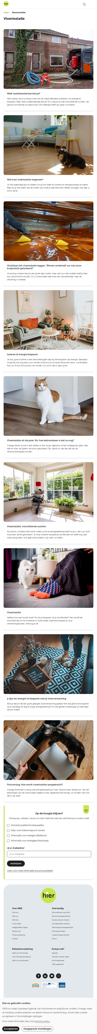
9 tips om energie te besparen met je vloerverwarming (36, 698)
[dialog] (48, 1016)
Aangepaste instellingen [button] (37, 1028)
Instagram (58, 976)
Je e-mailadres (15, 848)
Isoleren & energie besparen (22, 354)
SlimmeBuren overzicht (61, 912)
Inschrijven (15, 863)
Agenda (55, 953)
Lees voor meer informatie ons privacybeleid (30, 870)
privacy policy (42, 1021)
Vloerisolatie (14, 612)
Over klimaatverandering (21, 957)
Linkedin (45, 976)
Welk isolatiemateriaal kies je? (23, 93)
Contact (15, 939)
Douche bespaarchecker (61, 916)
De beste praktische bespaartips (27, 825)
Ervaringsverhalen (58, 931)
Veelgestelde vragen (20, 927)
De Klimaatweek (58, 960)
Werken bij (16, 931)
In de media (16, 924)
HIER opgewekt (58, 964)
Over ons (15, 912)
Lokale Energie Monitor (60, 935)
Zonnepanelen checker (61, 924)
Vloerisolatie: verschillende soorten (26, 526)
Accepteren (11, 1028)
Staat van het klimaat (20, 953)
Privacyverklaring (18, 935)
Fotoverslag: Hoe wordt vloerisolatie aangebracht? (35, 784)
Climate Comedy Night (60, 957)
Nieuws (15, 916)
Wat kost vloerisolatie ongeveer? (25, 179)
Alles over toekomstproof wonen (28, 830)
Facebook (38, 976)
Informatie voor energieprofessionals (30, 840)
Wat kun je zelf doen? (20, 960)
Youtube (51, 976)
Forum (54, 939)
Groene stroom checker (61, 920)
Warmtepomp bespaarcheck (62, 927)
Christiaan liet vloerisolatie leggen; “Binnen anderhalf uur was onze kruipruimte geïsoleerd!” (44, 267)
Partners (15, 920)
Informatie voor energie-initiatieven (29, 835)
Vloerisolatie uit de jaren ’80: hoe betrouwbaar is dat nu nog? (40, 440)
